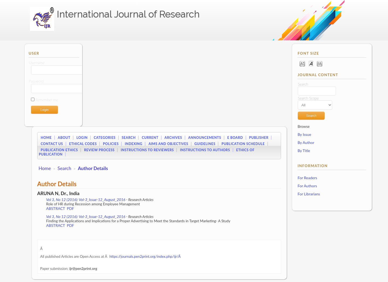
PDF (70, 208)
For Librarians (308, 194)
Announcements (204, 138)
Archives (173, 138)
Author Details (93, 168)
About (64, 138)
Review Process (99, 150)
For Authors (307, 186)
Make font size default (311, 63)
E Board (235, 138)
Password (36, 81)
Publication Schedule (243, 144)
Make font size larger (319, 63)
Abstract (55, 208)
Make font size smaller (302, 63)
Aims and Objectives (168, 144)
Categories (105, 138)
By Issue (304, 134)
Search (129, 138)
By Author (305, 142)
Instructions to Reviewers (147, 150)
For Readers (307, 177)
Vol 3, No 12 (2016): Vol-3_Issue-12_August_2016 (85, 199)
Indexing (133, 144)
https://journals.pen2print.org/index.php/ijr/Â (145, 256)
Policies (111, 144)
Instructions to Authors (205, 150)
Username (36, 63)
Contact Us (52, 144)
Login (82, 138)
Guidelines (204, 144)
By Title (303, 150)
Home (46, 138)
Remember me (47, 100)
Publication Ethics (59, 150)
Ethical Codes (83, 144)
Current (150, 138)
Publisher (258, 138)
